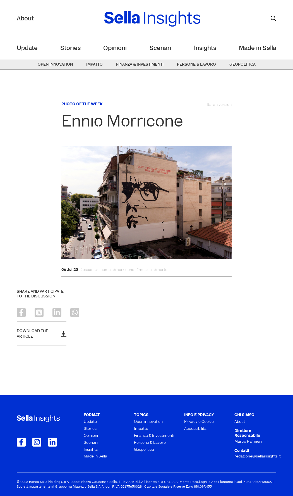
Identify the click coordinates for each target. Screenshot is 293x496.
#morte (160, 270)
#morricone (123, 270)
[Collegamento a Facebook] (21, 442)
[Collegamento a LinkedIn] (52, 442)
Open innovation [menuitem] (55, 65)
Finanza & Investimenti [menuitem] (140, 65)
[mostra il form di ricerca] (273, 18)
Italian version (219, 105)
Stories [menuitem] (70, 48)
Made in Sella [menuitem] (257, 48)
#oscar (86, 270)
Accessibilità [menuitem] (195, 429)
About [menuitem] (239, 422)
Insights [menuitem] (205, 48)
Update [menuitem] (27, 48)
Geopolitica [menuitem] (242, 65)
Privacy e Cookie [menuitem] (199, 422)
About (25, 19)
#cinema (103, 270)
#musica (144, 270)
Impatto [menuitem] (94, 65)
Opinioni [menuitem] (115, 48)
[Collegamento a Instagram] (36, 442)
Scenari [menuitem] (160, 48)
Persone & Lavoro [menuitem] (196, 65)
